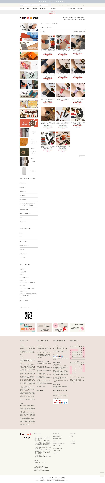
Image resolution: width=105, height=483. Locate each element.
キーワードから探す (42, 8)
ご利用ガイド (22, 269)
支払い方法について (57, 436)
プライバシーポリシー (58, 445)
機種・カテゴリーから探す (31, 8)
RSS (54, 453)
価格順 (80, 31)
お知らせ (21, 297)
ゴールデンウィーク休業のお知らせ (27, 288)
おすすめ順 (75, 31)
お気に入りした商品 (24, 300)
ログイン (74, 5)
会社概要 (21, 274)
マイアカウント (73, 433)
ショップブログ (56, 450)
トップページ (22, 8)
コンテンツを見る (52, 8)
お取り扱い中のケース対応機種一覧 (27, 282)
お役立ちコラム (23, 280)
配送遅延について (52, 13)
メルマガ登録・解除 (70, 8)
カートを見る (72, 441)
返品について (56, 441)
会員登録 (68, 5)
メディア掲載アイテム (24, 277)
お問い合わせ (79, 8)
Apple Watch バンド (48, 23)
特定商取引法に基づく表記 (58, 443)
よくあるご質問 (23, 271)
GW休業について (52, 11)
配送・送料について (57, 438)
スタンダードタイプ (55, 23)
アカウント (61, 5)
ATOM (57, 453)
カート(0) (82, 5)
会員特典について (23, 291)
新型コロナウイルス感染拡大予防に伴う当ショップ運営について (29, 294)
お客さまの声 (22, 285)
